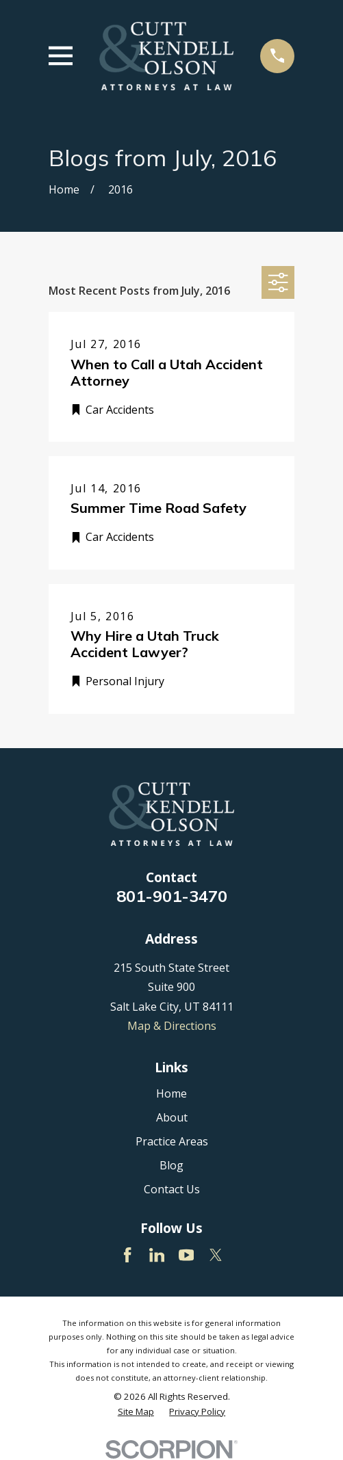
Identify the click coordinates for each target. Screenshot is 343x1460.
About (172, 1117)
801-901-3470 (171, 896)
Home (171, 1093)
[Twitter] (215, 1254)
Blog (171, 1165)
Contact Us (172, 1189)
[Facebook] (127, 1254)
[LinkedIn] (156, 1254)
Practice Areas (172, 1141)
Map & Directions (171, 1025)
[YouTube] (186, 1254)
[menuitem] (136, 1411)
